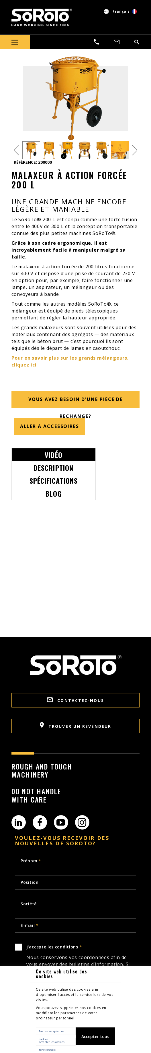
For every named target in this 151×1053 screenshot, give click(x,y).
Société (29, 904)
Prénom (31, 860)
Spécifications (54, 480)
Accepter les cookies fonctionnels (51, 1043)
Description (53, 467)
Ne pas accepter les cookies (51, 1032)
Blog (54, 493)
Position (30, 882)
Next (134, 150)
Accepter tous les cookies (95, 1039)
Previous (16, 150)
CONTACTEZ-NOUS (75, 700)
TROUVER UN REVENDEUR (75, 725)
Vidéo (53, 455)
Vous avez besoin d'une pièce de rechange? (75, 402)
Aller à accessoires (49, 426)
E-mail (30, 925)
